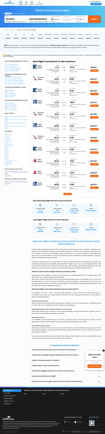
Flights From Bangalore (11, 106)
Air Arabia (7, 139)
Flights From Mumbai (10, 105)
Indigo (6, 149)
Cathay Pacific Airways (11, 161)
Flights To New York (10, 97)
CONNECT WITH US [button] (9, 401)
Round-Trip (15, 13)
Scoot (6, 165)
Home (6, 30)
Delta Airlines (8, 162)
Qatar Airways (8, 141)
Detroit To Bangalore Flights (12, 67)
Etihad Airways (9, 134)
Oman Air (7, 142)
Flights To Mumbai (9, 90)
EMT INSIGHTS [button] (7, 404)
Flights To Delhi (9, 92)
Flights (13, 30)
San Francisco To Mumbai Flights (13, 79)
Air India (7, 147)
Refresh (8, 38)
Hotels (43, 394)
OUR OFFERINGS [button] (8, 390)
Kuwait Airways (9, 144)
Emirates (7, 136)
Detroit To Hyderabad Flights (12, 69)
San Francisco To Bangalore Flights (14, 80)
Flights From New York (10, 108)
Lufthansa (7, 151)
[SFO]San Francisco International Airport (38, 21)
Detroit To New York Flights (12, 71)
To (30, 16)
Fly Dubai (7, 137)
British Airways (8, 146)
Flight (25, 394)
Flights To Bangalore (10, 93)
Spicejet (7, 152)
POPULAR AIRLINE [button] (8, 398)
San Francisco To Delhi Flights (13, 77)
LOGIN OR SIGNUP (94, 366)
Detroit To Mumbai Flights (11, 64)
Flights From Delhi (9, 103)
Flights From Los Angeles (11, 110)
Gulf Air (6, 156)
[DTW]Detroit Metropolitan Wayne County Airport (16, 21)
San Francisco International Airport (18, 182)
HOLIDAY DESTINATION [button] (10, 396)
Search (94, 19)
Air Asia (7, 154)
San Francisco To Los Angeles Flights (15, 84)
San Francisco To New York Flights (14, 82)
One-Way (8, 13)
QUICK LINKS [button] (7, 393)
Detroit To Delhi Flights (11, 66)
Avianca (7, 157)
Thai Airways (8, 164)
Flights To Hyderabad (10, 95)
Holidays (62, 394)
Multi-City (22, 13)
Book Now (94, 70)
